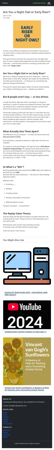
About (5, 415)
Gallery (5, 419)
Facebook (6, 430)
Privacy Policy (7, 423)
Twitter (5, 432)
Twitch (5, 437)
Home (5, 412)
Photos (5, 421)
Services (6, 417)
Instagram (6, 435)
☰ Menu (5, 3)
